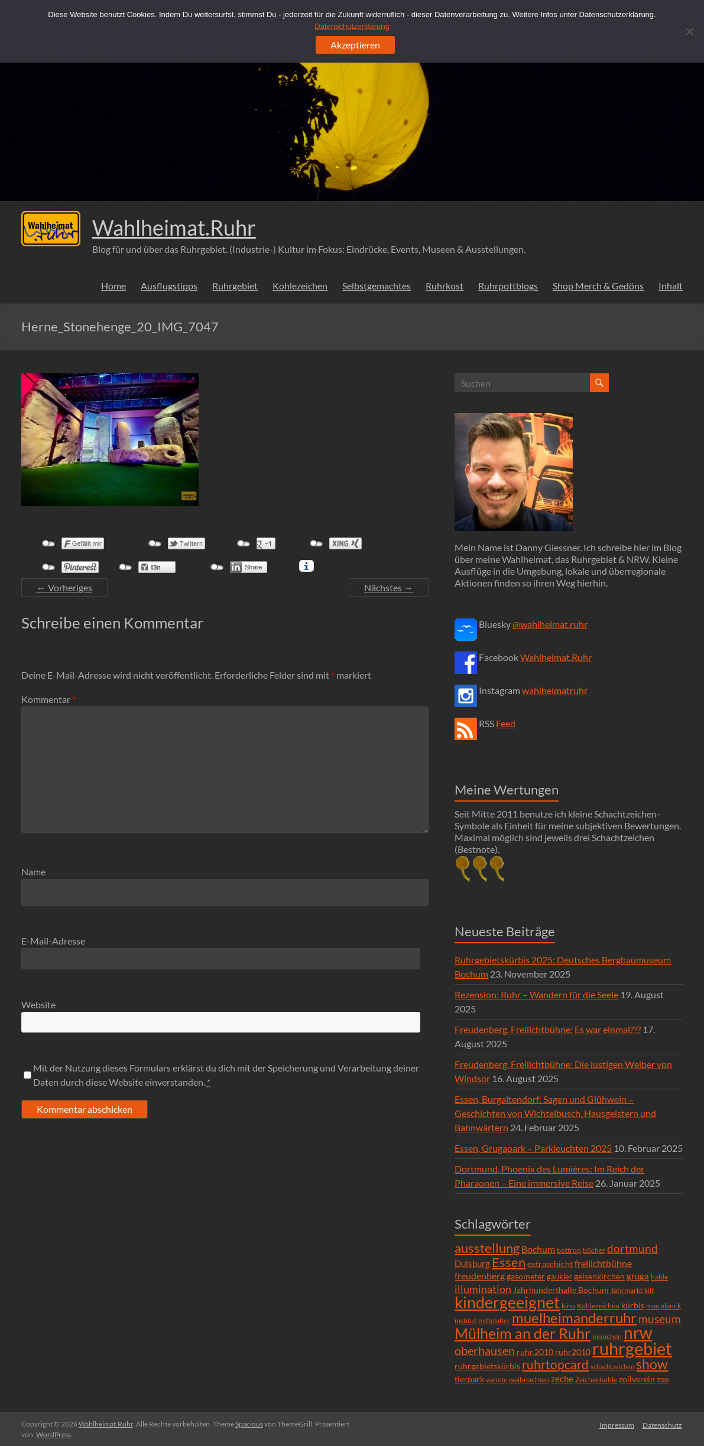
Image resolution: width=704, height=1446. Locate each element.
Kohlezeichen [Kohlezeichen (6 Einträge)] (598, 1305)
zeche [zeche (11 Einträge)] (562, 1378)
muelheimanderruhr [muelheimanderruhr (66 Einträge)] (574, 1318)
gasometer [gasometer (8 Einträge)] (526, 1276)
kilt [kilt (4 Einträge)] (649, 1290)
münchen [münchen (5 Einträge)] (607, 1336)
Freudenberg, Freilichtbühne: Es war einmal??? (548, 1029)
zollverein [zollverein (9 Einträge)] (637, 1379)
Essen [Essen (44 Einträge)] (508, 1262)
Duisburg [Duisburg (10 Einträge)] (472, 1264)
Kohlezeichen (299, 285)
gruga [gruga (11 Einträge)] (638, 1276)
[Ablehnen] (689, 31)
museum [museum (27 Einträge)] (659, 1319)
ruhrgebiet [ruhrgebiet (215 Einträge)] (632, 1348)
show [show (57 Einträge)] (652, 1364)
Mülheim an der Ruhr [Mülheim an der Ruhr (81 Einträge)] (523, 1333)
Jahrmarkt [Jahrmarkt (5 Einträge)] (627, 1290)
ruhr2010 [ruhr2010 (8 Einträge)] (573, 1352)
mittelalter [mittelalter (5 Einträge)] (494, 1320)
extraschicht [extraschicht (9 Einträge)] (550, 1264)
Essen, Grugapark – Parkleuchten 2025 (533, 1148)
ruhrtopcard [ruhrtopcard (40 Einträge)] (555, 1364)
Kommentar (48, 699)
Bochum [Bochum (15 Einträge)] (538, 1249)
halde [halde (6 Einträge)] (659, 1276)
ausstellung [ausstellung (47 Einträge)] (487, 1248)
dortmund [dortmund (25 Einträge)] (632, 1248)
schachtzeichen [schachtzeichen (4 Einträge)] (612, 1366)
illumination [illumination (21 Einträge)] (483, 1288)
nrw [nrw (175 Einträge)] (638, 1333)
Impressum (616, 1423)
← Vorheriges (64, 587)
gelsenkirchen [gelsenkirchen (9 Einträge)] (599, 1276)
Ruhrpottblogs (508, 285)
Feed (505, 723)
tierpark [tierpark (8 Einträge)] (469, 1379)
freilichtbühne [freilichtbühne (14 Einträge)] (603, 1263)
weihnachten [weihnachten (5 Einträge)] (529, 1379)
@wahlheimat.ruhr (550, 624)
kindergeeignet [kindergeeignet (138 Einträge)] (507, 1302)
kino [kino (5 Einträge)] (568, 1306)
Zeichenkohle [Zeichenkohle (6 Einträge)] (596, 1379)
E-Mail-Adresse (53, 940)
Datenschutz (663, 1423)
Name (33, 871)
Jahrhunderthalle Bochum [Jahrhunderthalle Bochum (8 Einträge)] (561, 1290)
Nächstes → (388, 587)
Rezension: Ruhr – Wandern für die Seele (536, 994)
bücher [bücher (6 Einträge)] (594, 1250)
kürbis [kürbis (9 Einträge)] (632, 1305)
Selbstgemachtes (376, 285)
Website (38, 1004)
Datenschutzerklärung (351, 26)
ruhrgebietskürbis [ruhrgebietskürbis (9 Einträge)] (487, 1366)
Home (113, 285)
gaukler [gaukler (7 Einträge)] (559, 1276)
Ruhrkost (444, 285)
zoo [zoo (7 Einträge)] (663, 1379)
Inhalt (670, 285)
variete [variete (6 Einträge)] (496, 1379)
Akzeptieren (355, 44)
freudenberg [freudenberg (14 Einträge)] (480, 1275)
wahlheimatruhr (555, 690)
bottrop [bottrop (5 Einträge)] (569, 1250)
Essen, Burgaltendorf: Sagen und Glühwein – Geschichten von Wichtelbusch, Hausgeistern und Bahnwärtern (555, 1113)
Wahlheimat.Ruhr (174, 227)
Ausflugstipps (169, 285)
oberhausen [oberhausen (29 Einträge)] (485, 1350)
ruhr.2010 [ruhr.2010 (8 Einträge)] (535, 1352)
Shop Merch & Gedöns (598, 285)
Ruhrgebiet (235, 285)
